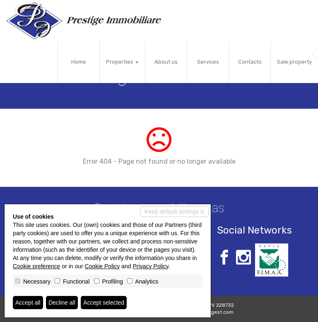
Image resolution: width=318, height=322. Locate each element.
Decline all (61, 302)
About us (166, 62)
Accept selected (103, 302)
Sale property (294, 62)
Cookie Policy (102, 266)
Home (78, 62)
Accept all (28, 302)
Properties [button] (122, 62)
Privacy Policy (151, 266)
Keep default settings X (174, 211)
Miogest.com (218, 312)
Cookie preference (36, 266)
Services (208, 62)
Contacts (250, 62)
